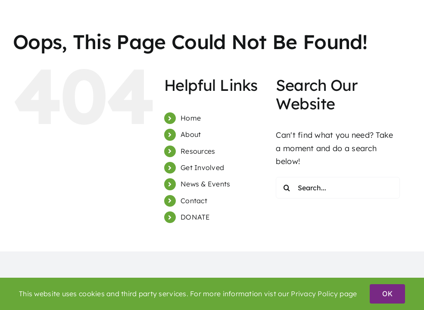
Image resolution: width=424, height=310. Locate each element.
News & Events (206, 184)
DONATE (195, 217)
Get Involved (202, 167)
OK (387, 293)
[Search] (286, 187)
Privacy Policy (314, 293)
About (191, 134)
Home (191, 118)
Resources (198, 151)
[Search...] (338, 187)
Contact (194, 200)
